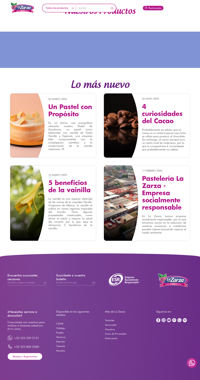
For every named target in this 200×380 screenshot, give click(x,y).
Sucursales (111, 324)
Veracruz (61, 337)
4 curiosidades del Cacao (162, 114)
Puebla (60, 332)
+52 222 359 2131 (26, 338)
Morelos (60, 350)
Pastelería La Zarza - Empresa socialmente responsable (163, 193)
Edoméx (60, 341)
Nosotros (110, 329)
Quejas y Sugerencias (25, 356)
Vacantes (110, 320)
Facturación (153, 8)
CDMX (59, 323)
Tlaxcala (60, 346)
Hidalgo (60, 328)
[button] (73, 8)
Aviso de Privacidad (115, 333)
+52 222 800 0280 (26, 346)
